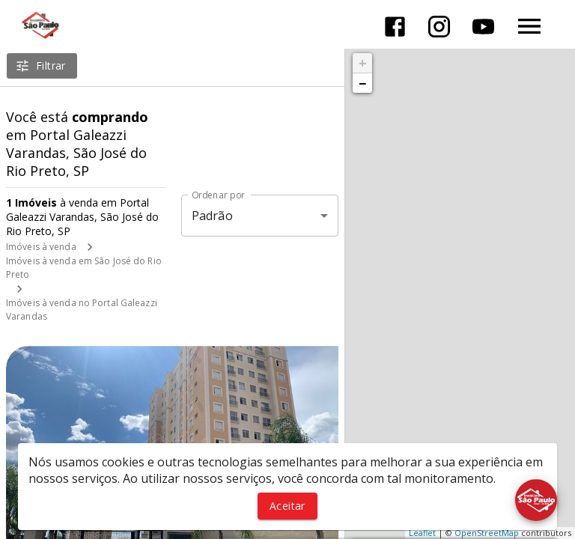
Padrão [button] (212, 215)
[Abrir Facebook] (395, 26)
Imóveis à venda (41, 246)
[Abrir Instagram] (439, 26)
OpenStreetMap (486, 532)
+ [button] (363, 63)
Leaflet (422, 532)
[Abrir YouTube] (483, 26)
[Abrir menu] (529, 26)
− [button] (362, 83)
